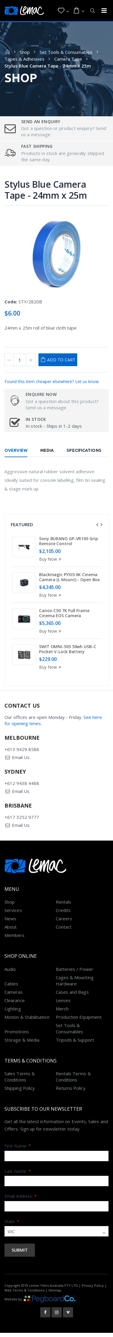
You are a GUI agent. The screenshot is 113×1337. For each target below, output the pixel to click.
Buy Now (51, 559)
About (10, 931)
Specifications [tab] (83, 450)
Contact (64, 931)
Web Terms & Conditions (24, 1294)
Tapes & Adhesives (24, 59)
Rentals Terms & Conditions (73, 1081)
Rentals (64, 906)
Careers (64, 923)
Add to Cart (61, 360)
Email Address (20, 1200)
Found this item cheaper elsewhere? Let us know (51, 381)
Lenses (63, 1005)
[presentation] (97, 524)
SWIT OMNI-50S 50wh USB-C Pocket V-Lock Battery (67, 649)
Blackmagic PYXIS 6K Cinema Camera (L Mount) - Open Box (69, 577)
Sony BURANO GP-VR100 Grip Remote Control (68, 541)
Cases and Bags (72, 996)
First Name (17, 1150)
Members (14, 940)
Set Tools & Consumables (66, 52)
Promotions (16, 1036)
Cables (11, 988)
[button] (63, 10)
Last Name (17, 1175)
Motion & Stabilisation (26, 1021)
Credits (63, 915)
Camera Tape (68, 59)
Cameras (13, 996)
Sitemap (54, 1294)
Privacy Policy (93, 1290)
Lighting (12, 1013)
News (10, 923)
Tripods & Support (75, 1044)
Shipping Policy (19, 1092)
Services (13, 915)
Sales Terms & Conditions (19, 1081)
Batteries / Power (74, 974)
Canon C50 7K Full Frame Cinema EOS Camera (64, 613)
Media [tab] (47, 450)
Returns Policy (71, 1092)
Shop (25, 52)
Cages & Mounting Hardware (75, 985)
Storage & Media (21, 1044)
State (12, 1226)
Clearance (14, 1005)
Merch (62, 1013)
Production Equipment (79, 1021)
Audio (10, 974)
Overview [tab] (15, 450)
